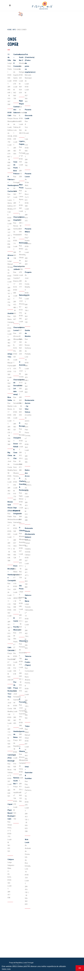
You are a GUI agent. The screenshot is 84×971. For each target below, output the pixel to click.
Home (9, 29)
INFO (14, 29)
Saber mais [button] (6, 969)
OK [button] (80, 968)
